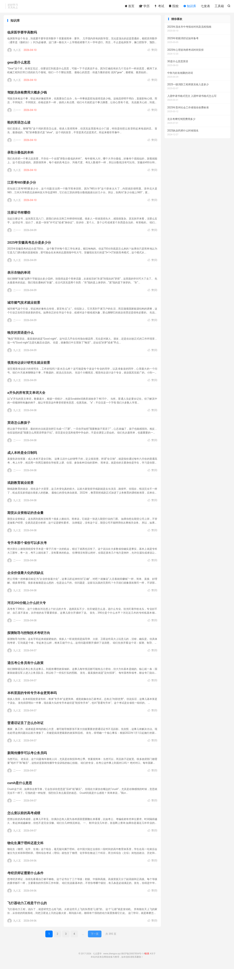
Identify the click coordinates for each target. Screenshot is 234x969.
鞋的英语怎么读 (18, 124)
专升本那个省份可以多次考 (27, 544)
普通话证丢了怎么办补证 (25, 725)
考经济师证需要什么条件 (25, 875)
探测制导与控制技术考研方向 (28, 635)
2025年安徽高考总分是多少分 (29, 244)
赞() (152, 51)
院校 (174, 6)
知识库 (189, 6)
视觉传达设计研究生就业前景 (28, 364)
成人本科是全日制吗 (22, 454)
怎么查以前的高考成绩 (23, 815)
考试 (159, 6)
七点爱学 (97, 955)
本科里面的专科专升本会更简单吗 (32, 695)
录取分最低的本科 (20, 154)
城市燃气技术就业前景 (23, 304)
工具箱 (219, 6)
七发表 (205, 6)
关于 (153, 955)
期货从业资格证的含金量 (25, 514)
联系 (147, 955)
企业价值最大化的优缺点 (25, 574)
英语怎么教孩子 (18, 424)
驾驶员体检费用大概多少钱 (27, 94)
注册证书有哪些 (18, 214)
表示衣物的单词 (18, 274)
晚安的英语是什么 (20, 334)
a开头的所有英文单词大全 (26, 394)
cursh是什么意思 (19, 785)
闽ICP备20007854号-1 (132, 955)
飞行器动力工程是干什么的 (27, 905)
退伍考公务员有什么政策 (25, 665)
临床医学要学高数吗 (22, 34)
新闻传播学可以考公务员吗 (27, 755)
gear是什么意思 (18, 64)
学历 (144, 6)
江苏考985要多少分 (21, 184)
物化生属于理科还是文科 (25, 845)
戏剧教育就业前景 (20, 484)
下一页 (95, 935)
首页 (129, 6)
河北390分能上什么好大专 (26, 605)
